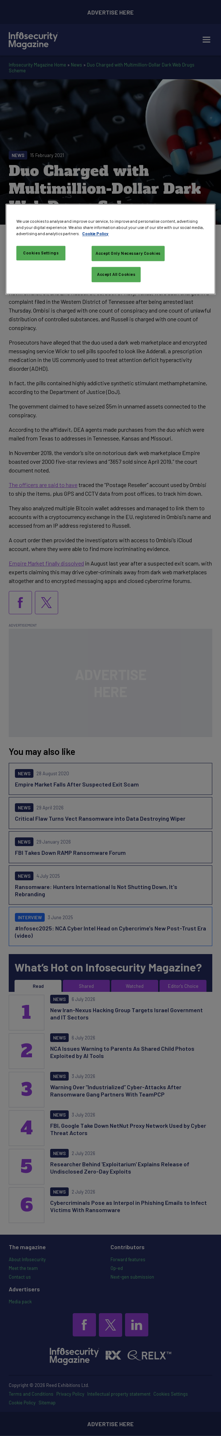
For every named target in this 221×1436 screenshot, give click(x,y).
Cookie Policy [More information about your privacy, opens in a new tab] (95, 233)
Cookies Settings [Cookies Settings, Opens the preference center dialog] (41, 252)
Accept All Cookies (116, 274)
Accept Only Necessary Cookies (128, 253)
